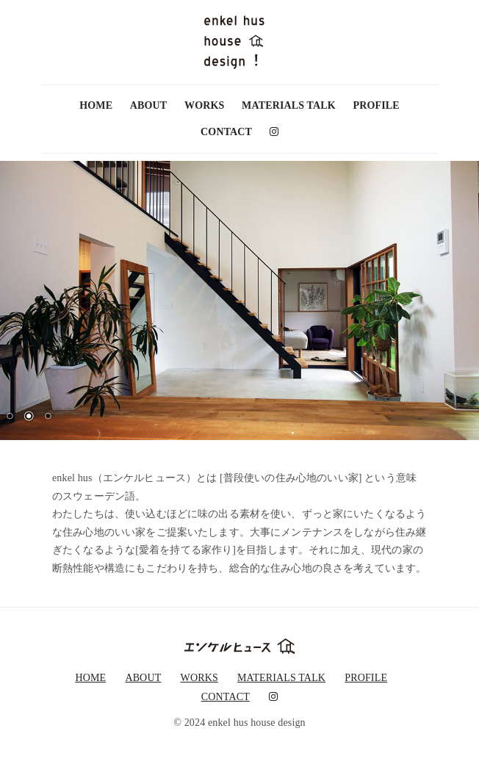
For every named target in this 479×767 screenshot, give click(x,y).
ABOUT (149, 105)
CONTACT (226, 131)
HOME (95, 105)
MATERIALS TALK (289, 105)
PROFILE (376, 105)
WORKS (204, 105)
